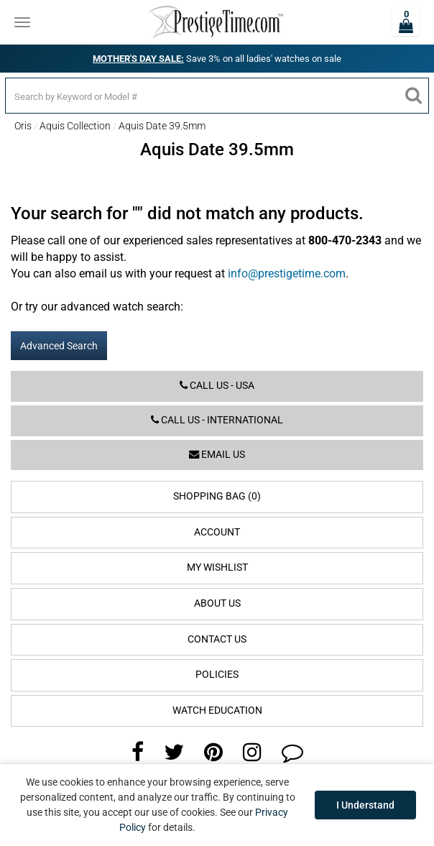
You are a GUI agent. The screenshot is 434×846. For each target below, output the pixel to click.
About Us (217, 603)
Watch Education (217, 710)
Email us (217, 455)
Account (217, 532)
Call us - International (217, 420)
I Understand (365, 805)
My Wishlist (217, 567)
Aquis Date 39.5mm (162, 126)
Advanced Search (59, 345)
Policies (217, 674)
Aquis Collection (75, 126)
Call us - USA (217, 386)
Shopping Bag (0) (217, 496)
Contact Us (217, 639)
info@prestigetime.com (287, 273)
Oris (23, 126)
